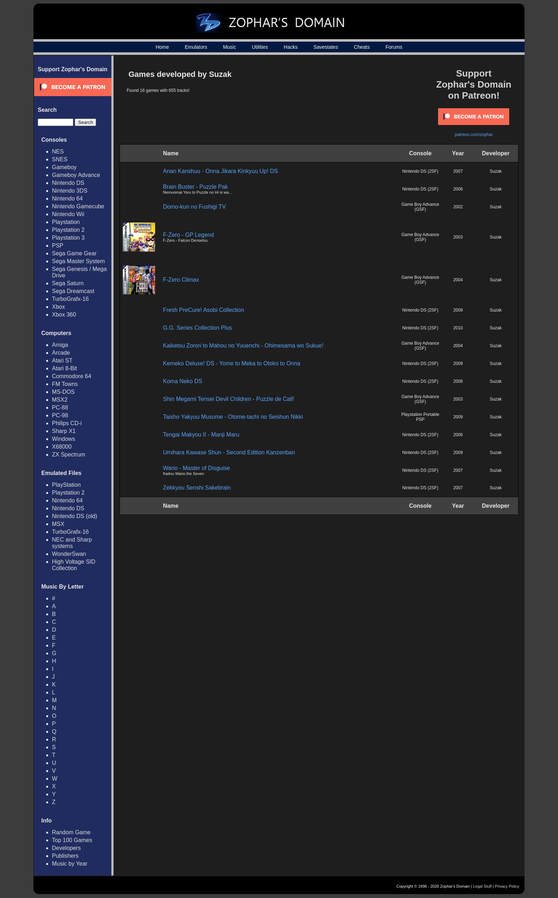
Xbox (58, 307)
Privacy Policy (507, 886)
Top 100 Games (72, 840)
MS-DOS (63, 392)
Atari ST (62, 360)
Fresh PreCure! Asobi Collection (203, 310)
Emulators (196, 47)
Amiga (60, 345)
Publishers (65, 856)
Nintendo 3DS (70, 191)
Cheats (361, 47)
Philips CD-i (67, 423)
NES (58, 151)
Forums (393, 47)
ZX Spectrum (68, 454)
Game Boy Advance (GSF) (420, 207)
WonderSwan (69, 554)
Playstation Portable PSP (420, 417)
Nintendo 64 (67, 198)
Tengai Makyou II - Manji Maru (201, 435)
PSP (57, 245)
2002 (458, 206)
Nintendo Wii (68, 214)
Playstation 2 (68, 230)
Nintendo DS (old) (74, 516)
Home (162, 47)
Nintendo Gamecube (78, 206)
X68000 (62, 447)
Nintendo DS (68, 183)
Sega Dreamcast (73, 291)
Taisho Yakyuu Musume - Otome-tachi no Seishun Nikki (233, 417)
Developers (66, 848)
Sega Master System (78, 261)
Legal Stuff (482, 886)
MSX (58, 524)
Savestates (326, 47)
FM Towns (65, 384)
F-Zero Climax (181, 280)
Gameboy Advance (76, 175)
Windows (63, 439)
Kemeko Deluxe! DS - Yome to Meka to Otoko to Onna (231, 363)
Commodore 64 (71, 376)
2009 (458, 310)
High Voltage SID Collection (73, 565)
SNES (60, 159)
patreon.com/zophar (474, 134)
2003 (458, 237)
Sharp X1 (64, 431)
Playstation (66, 222)
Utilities (260, 47)
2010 (458, 327)
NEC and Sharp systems (72, 543)
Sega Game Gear (74, 253)
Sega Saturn (68, 283)
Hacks (291, 47)
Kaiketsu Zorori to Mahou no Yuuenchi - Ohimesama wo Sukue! (243, 346)
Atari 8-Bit (64, 368)
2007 (458, 171)
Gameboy (64, 167)
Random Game (71, 832)
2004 (458, 279)
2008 (458, 381)
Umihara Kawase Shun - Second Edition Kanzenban (229, 452)
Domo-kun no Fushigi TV (194, 207)
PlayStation (66, 485)
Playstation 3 (68, 238)
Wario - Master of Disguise (196, 468)
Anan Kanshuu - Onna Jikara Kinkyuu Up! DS (220, 171)
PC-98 (60, 415)
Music (229, 47)
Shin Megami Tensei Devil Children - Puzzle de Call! (228, 399)
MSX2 (60, 400)
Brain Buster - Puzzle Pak (195, 187)
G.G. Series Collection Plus (197, 328)
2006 (458, 189)
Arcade (61, 353)
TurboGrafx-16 (70, 299)
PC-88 (60, 407)
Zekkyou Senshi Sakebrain (197, 488)
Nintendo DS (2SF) (420, 171)
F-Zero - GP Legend (188, 235)
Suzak (495, 171)
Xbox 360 (64, 315)
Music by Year (70, 864)
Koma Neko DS (182, 381)
